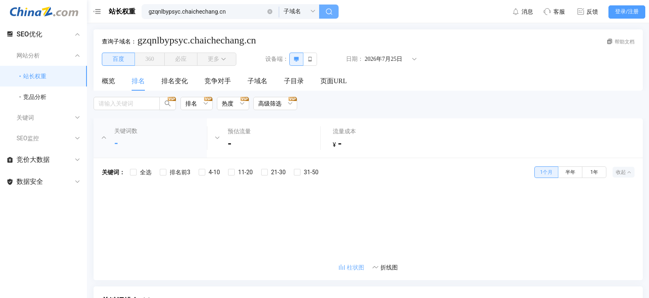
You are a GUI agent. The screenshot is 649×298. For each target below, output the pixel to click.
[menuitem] (108, 81)
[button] (269, 11)
